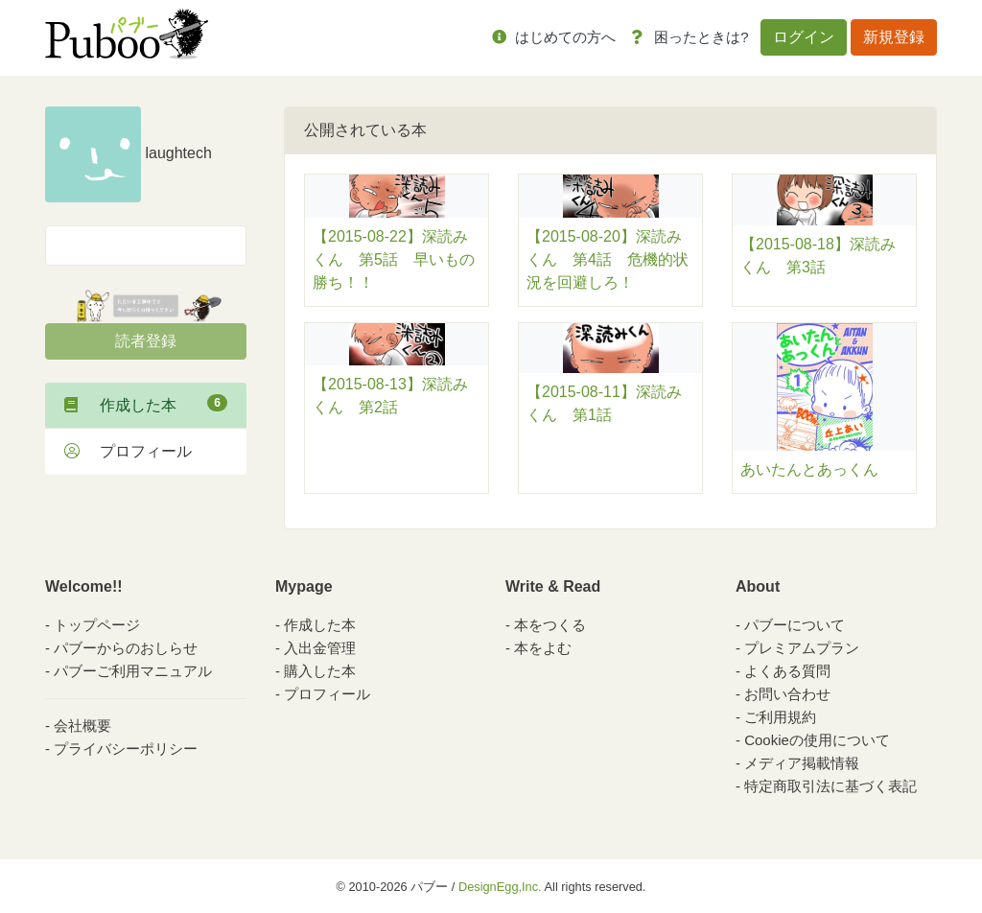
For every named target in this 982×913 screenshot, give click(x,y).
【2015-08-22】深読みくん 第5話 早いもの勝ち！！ (394, 259)
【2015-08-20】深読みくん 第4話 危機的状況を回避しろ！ (607, 259)
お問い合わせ (787, 694)
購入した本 (320, 671)
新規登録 (893, 37)
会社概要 (82, 725)
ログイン (803, 37)
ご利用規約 (780, 717)
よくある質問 (787, 671)
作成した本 (145, 403)
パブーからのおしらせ (126, 648)
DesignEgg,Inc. (500, 886)
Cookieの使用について (817, 740)
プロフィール (128, 451)
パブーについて (794, 625)
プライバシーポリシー (126, 748)
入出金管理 (320, 648)
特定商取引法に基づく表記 (830, 786)
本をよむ (543, 648)
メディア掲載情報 (801, 763)
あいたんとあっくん (809, 469)
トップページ (97, 625)
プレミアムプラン (801, 648)
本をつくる (550, 625)
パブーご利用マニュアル (133, 671)
